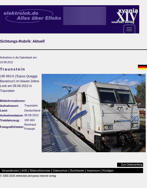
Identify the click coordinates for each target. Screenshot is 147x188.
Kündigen (108, 170)
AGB (24, 170)
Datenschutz (60, 170)
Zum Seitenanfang (131, 164)
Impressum (93, 170)
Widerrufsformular (40, 170)
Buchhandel (77, 170)
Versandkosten (10, 170)
